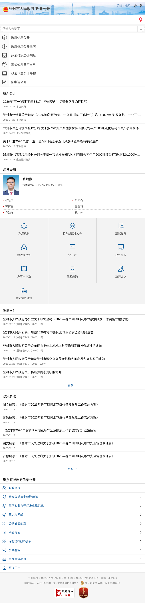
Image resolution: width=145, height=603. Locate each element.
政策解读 (9, 396)
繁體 (119, 5)
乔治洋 (9, 212)
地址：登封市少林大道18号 (83, 578)
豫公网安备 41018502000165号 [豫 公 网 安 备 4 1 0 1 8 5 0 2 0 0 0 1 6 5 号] (100, 583)
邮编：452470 (109, 578)
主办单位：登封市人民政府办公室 (47, 578)
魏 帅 (79, 212)
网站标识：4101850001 (37, 583)
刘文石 (79, 200)
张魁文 (9, 200)
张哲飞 (79, 206)
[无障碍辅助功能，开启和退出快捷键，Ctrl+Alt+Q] (138, 5)
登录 (127, 5)
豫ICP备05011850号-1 (66, 583)
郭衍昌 (9, 206)
